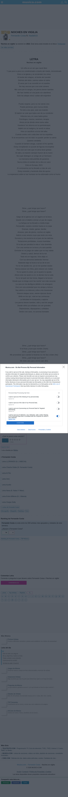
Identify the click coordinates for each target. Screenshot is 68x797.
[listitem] (34, 393)
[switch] (58, 397)
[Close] (64, 367)
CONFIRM (20, 422)
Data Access (32, 429)
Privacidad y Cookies (44, 429)
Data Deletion (21, 429)
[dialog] (34, 398)
